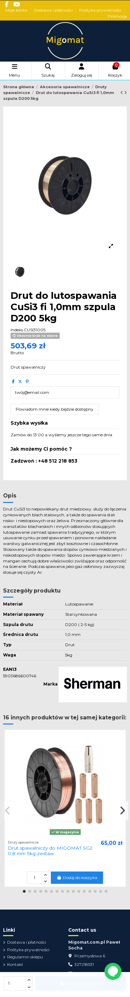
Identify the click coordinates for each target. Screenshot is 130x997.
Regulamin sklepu (25, 956)
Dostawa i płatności (54, 10)
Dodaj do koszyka (77, 877)
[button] (24, 891)
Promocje (117, 16)
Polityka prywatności (100, 10)
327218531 (84, 964)
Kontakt (15, 964)
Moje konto (16, 10)
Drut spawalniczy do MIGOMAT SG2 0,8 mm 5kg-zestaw (50, 850)
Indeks (17, 329)
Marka (50, 684)
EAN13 (10, 669)
